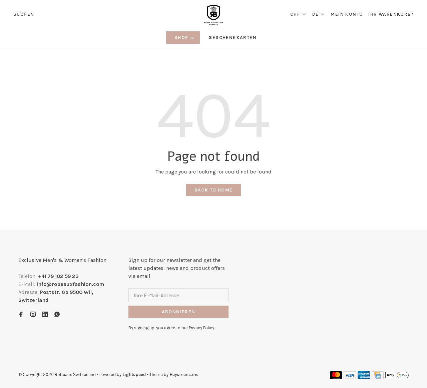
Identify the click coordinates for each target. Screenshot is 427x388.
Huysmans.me (183, 374)
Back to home (213, 190)
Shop (184, 37)
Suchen (23, 14)
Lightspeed (134, 374)
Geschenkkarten (232, 37)
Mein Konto (347, 14)
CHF (296, 14)
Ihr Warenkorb (391, 14)
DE (315, 14)
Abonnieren (178, 312)
